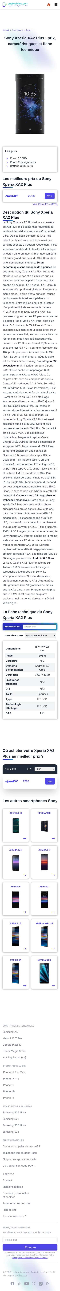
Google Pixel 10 (12, 1044)
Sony (28, 30)
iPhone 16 (8, 1097)
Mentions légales (13, 1186)
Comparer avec (12, 626)
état (29, 769)
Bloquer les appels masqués (19, 1159)
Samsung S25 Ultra (14, 1125)
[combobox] (39, 626)
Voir (49, 196)
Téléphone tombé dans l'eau (20, 1152)
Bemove (22, 1275)
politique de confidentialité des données (30, 1257)
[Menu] (56, 4)
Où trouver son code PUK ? (19, 1165)
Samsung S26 (11, 1118)
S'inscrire (30, 1247)
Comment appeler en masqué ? (21, 1146)
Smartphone (17, 30)
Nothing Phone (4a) (14, 1057)
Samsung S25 (11, 1131)
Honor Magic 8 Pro (14, 1051)
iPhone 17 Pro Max (14, 1072)
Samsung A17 (11, 1031)
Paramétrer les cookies (16, 1203)
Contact (7, 1180)
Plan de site (9, 1209)
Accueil (6, 30)
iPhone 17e (9, 1091)
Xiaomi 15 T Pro (12, 1038)
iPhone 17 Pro (11, 1078)
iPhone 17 (8, 1085)
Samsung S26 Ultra (14, 1112)
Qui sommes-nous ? (14, 1216)
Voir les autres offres (44, 204)
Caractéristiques (13, 635)
